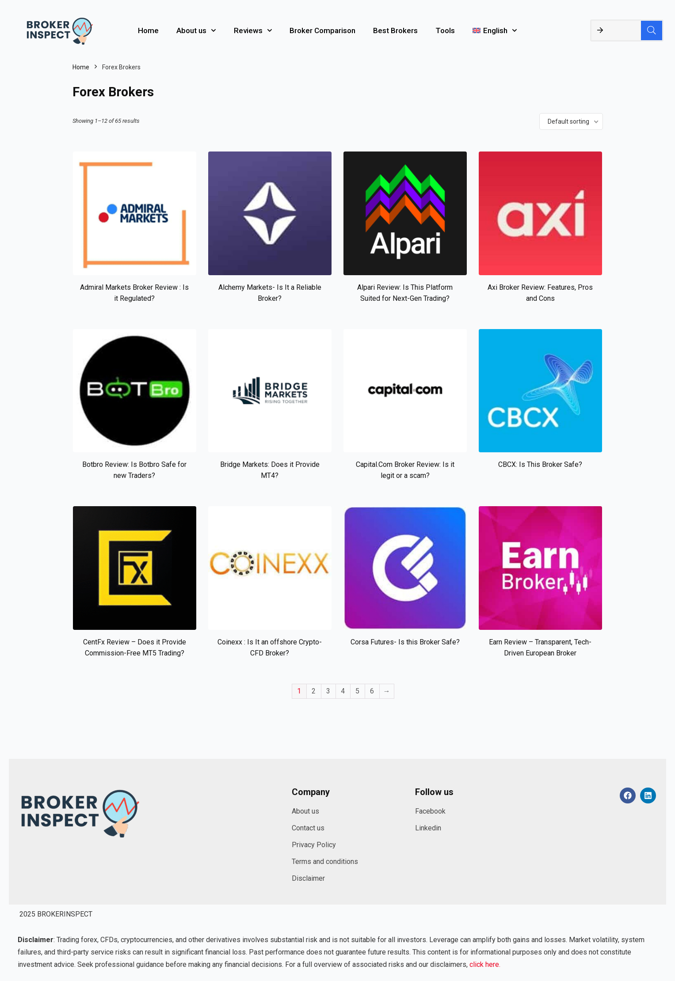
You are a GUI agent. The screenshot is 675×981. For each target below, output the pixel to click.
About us (196, 30)
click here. (484, 964)
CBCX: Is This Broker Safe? (540, 464)
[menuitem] (495, 30)
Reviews (253, 30)
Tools (445, 30)
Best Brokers (395, 30)
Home (148, 30)
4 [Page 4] (343, 691)
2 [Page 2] (314, 691)
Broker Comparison (322, 30)
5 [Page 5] (357, 691)
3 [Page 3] (328, 691)
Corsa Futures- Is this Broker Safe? (405, 642)
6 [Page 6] (372, 691)
